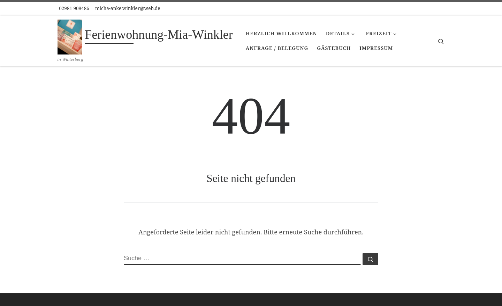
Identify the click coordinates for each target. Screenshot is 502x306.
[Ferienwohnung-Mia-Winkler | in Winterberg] (70, 36)
